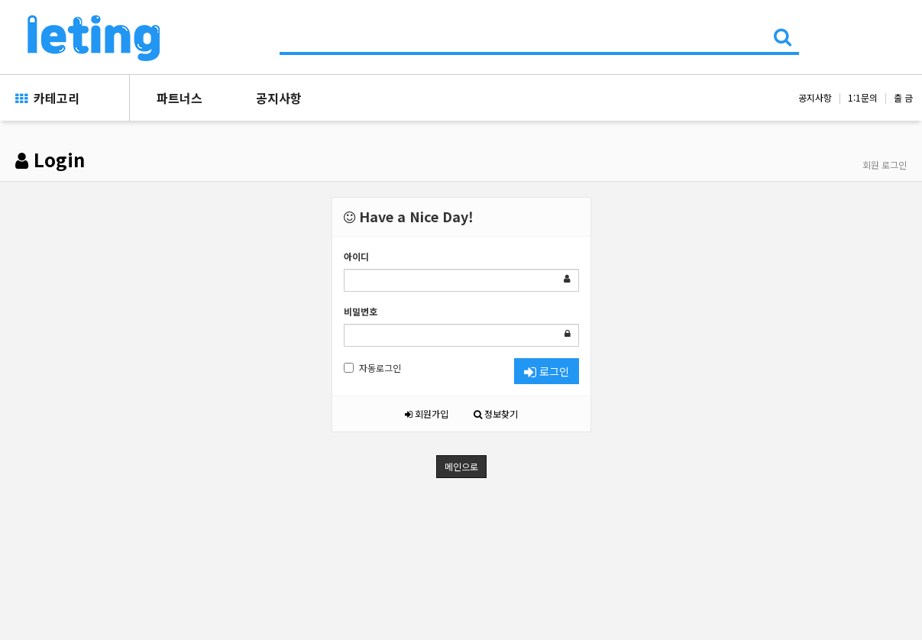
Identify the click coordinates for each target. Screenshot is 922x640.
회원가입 (426, 413)
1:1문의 (863, 97)
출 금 (903, 97)
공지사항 (279, 98)
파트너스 (179, 98)
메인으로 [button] (461, 466)
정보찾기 (496, 413)
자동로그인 (372, 367)
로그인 (546, 371)
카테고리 (47, 98)
